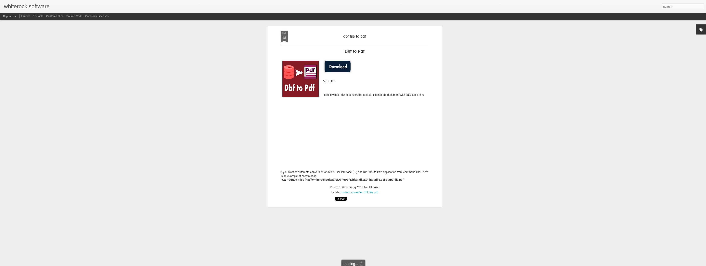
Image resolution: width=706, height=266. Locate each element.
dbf (366, 192)
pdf (376, 192)
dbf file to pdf (354, 36)
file (371, 192)
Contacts (37, 16)
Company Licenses (97, 16)
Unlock (25, 16)
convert (345, 192)
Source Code (74, 16)
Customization (55, 16)
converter (357, 192)
